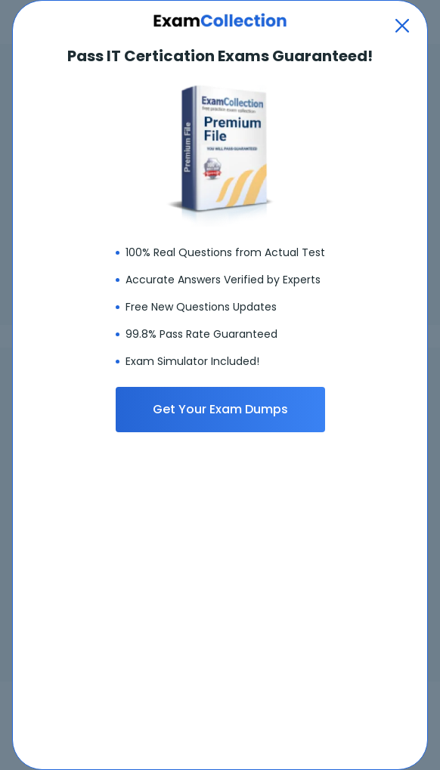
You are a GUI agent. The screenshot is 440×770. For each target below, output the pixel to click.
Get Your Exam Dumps (220, 409)
